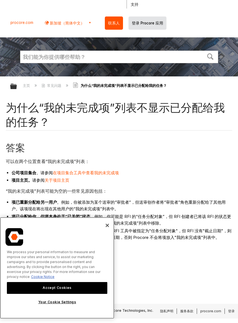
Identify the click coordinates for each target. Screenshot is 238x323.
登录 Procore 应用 (147, 23)
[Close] (107, 225)
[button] (210, 56)
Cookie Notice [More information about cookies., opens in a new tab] (42, 277)
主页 (27, 85)
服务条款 (186, 311)
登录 (231, 311)
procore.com (21, 22)
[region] (57, 268)
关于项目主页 (57, 180)
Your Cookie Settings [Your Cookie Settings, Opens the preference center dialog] (57, 302)
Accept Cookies (57, 288)
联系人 (114, 23)
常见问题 (52, 85)
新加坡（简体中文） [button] (66, 23)
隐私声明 (166, 311)
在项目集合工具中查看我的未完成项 (86, 172)
